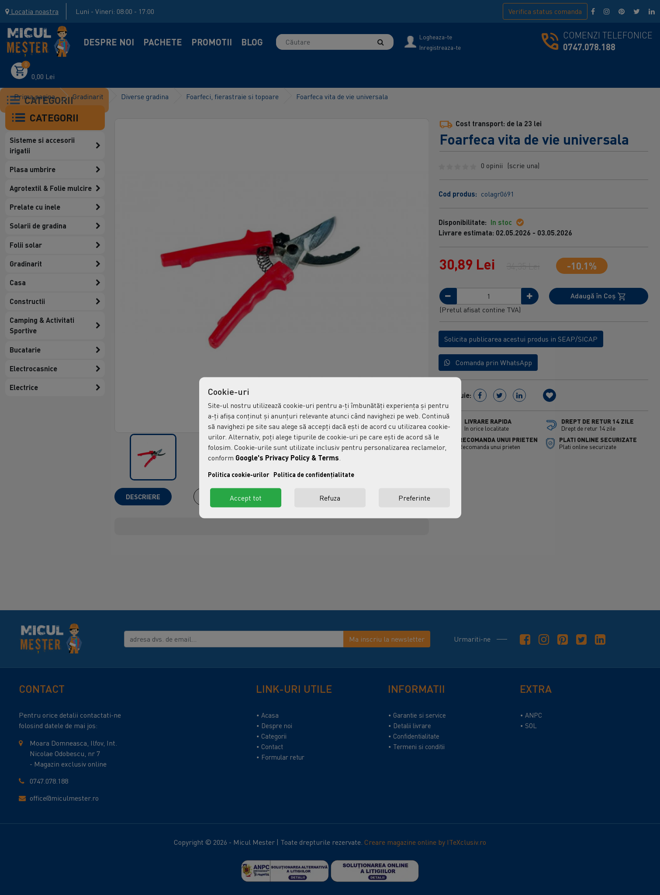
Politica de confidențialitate (313, 474)
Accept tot (246, 497)
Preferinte (414, 497)
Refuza (329, 497)
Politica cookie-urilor (238, 474)
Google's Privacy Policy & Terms (287, 457)
